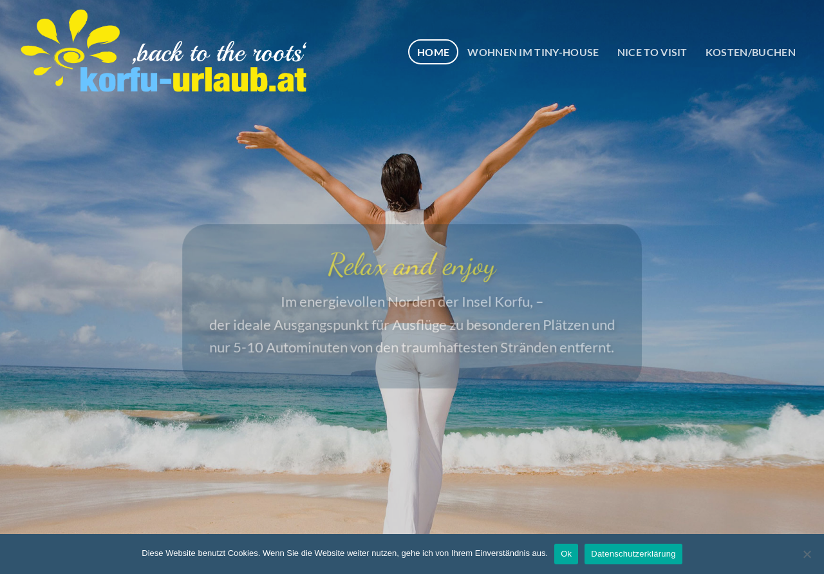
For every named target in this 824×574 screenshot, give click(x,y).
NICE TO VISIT (652, 52)
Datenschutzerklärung (633, 554)
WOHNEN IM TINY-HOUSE (533, 52)
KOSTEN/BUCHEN (751, 52)
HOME (433, 52)
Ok (566, 554)
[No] (806, 558)
